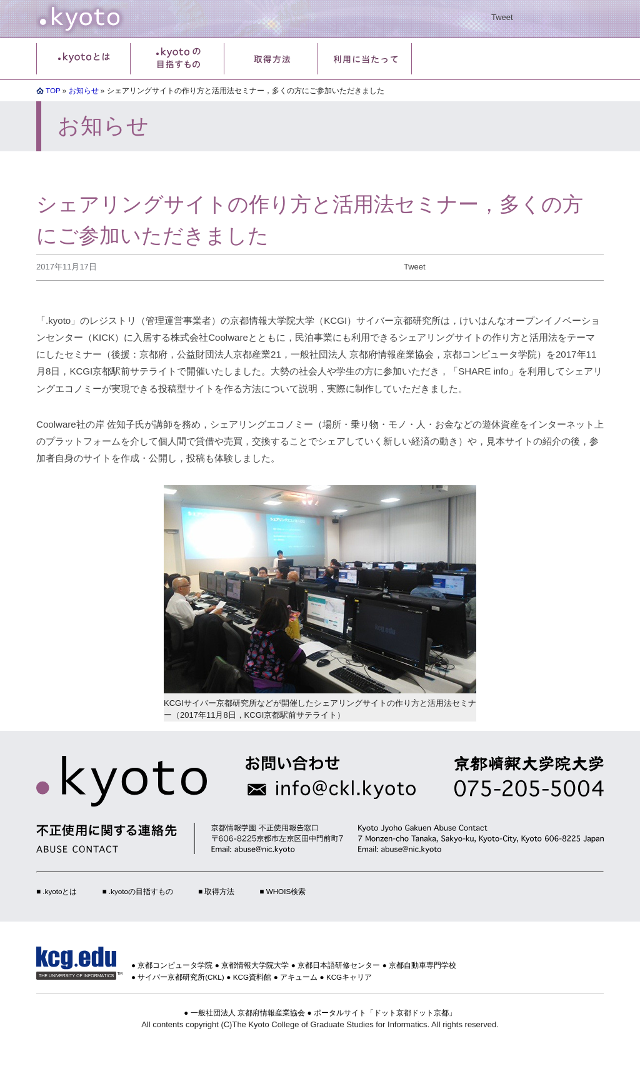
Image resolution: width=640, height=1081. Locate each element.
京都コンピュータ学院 (175, 965)
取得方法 (219, 891)
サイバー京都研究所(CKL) (181, 977)
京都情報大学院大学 (255, 965)
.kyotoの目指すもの (141, 891)
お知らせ (84, 90)
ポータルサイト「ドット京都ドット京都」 (385, 1012)
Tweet (502, 17)
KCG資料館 (252, 977)
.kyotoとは (59, 891)
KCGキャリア (349, 977)
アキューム (299, 977)
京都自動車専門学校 (422, 965)
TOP (53, 90)
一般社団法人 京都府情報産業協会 (248, 1012)
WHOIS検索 (286, 891)
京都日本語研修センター (339, 965)
